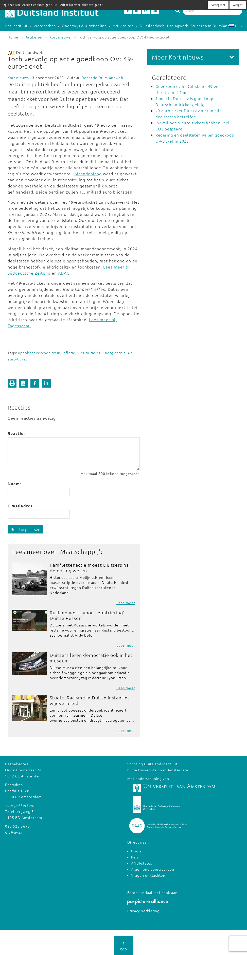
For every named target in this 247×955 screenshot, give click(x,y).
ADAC (63, 273)
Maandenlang (88, 173)
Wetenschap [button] (46, 25)
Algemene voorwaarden (152, 869)
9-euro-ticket (89, 352)
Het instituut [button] (18, 25)
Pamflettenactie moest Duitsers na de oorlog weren (89, 567)
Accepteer (218, 5)
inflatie (68, 352)
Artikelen (34, 37)
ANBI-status (141, 863)
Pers (135, 856)
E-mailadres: (21, 505)
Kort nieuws (60, 37)
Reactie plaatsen (25, 529)
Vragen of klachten (148, 875)
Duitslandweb (152, 25)
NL (235, 25)
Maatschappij (79, 551)
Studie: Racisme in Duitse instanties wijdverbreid (90, 700)
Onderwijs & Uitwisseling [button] (86, 25)
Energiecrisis (114, 352)
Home (13, 37)
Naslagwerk (177, 25)
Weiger (238, 5)
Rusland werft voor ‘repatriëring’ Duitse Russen (87, 615)
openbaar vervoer (34, 352)
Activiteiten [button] (125, 25)
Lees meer (125, 602)
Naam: (14, 483)
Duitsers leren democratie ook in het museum (91, 657)
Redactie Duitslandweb (102, 77)
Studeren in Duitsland (212, 25)
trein (56, 352)
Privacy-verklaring (143, 910)
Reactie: (16, 433)
